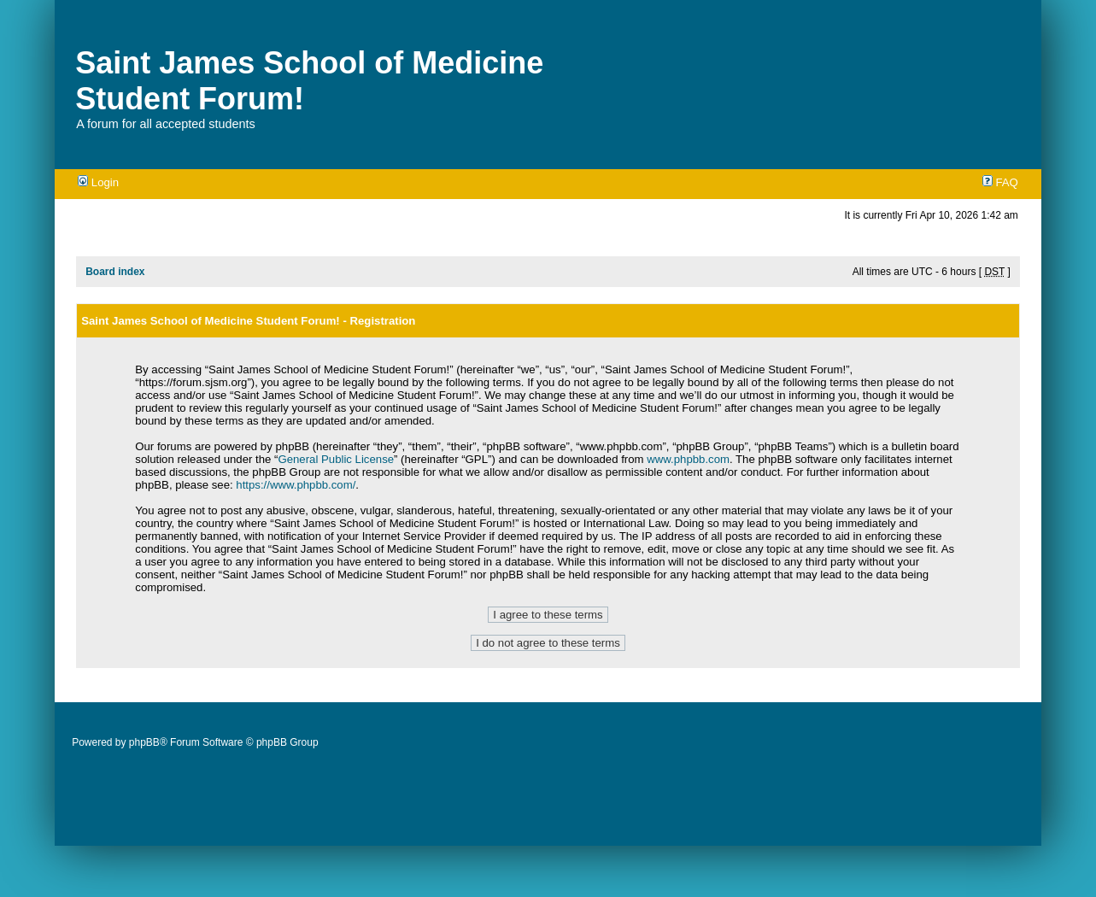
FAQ (1000, 182)
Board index (114, 272)
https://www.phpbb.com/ (295, 484)
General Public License (336, 459)
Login (98, 182)
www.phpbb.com (688, 459)
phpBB (144, 742)
